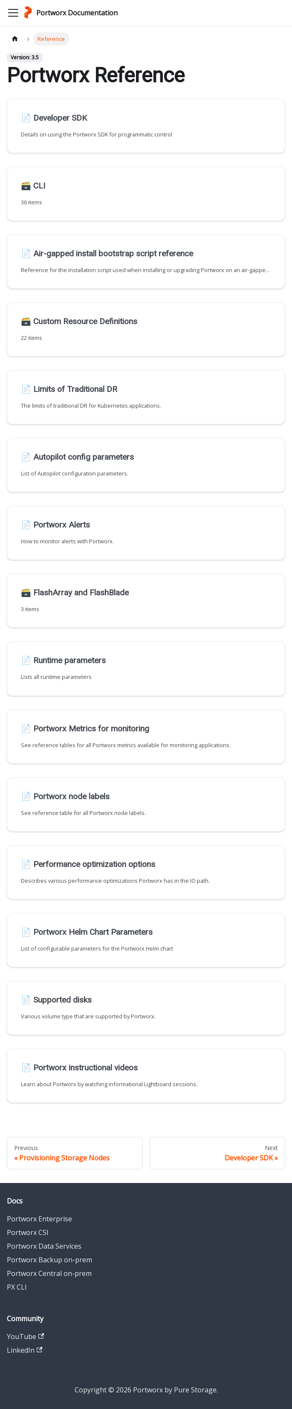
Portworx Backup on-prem (49, 1259)
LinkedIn (24, 1350)
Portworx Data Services (44, 1246)
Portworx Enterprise (39, 1218)
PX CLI (17, 1287)
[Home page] (15, 39)
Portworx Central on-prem (49, 1273)
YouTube (25, 1336)
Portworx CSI (28, 1232)
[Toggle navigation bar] (13, 12)
